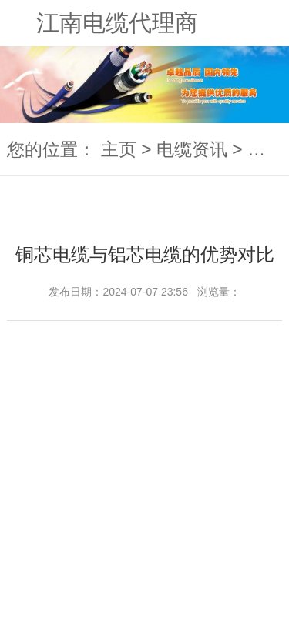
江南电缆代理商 (117, 22)
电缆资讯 (191, 149)
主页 (118, 149)
